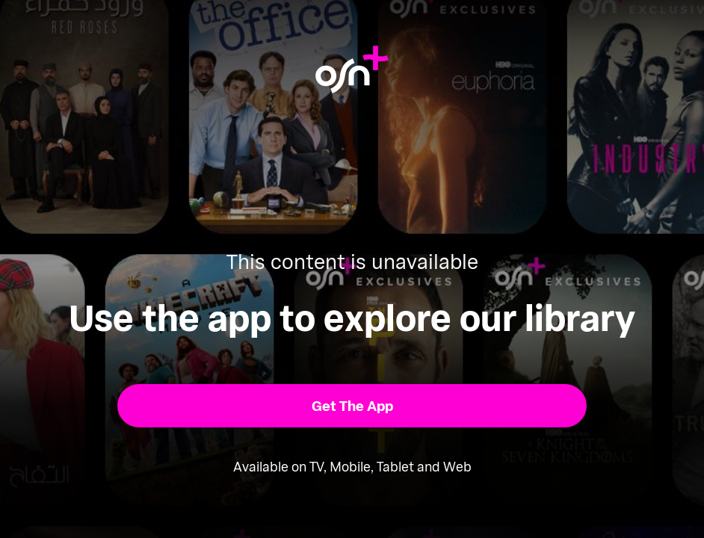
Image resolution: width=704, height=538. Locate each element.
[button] (352, 405)
